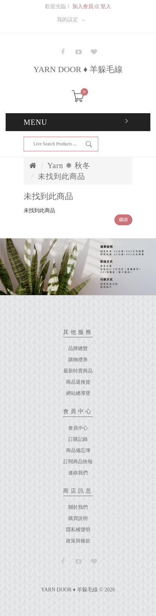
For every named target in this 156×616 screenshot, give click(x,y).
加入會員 (82, 6)
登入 (105, 6)
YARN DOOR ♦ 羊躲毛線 (78, 69)
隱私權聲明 (78, 529)
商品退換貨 (78, 382)
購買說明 (78, 518)
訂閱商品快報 (78, 461)
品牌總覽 (78, 348)
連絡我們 (78, 473)
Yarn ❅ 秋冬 (69, 165)
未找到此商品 (61, 176)
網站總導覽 (78, 393)
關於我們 (78, 507)
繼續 (123, 219)
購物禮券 (78, 359)
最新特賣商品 (78, 371)
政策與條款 (78, 541)
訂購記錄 (78, 439)
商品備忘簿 (78, 450)
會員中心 (78, 428)
